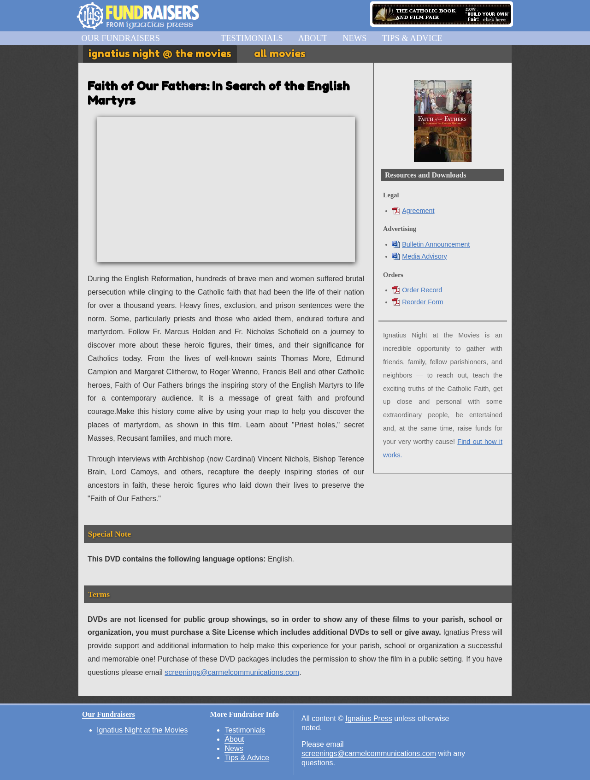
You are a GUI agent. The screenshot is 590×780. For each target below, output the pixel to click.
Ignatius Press (368, 718)
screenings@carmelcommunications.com (232, 672)
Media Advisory (419, 256)
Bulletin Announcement (431, 244)
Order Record (417, 290)
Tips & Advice (412, 38)
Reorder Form (417, 302)
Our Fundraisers (120, 38)
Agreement (413, 210)
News (354, 38)
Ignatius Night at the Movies (142, 730)
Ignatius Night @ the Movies (159, 53)
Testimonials (252, 38)
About (313, 38)
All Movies (280, 53)
